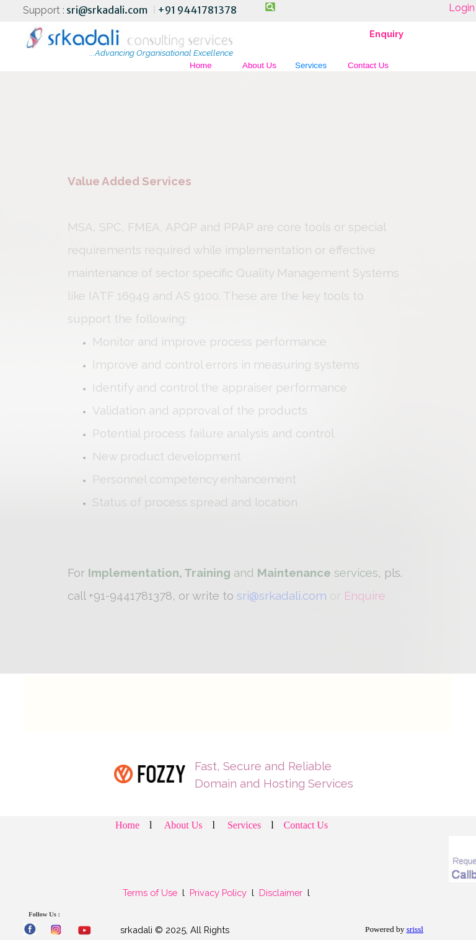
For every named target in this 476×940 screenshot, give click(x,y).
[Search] (269, 6)
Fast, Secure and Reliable (263, 766)
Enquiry (386, 34)
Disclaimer (280, 892)
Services (311, 65)
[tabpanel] (140, 10)
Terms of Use (151, 892)
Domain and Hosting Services (274, 783)
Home (201, 65)
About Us (259, 65)
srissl (415, 929)
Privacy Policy (218, 892)
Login (462, 8)
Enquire (365, 595)
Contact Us (368, 65)
